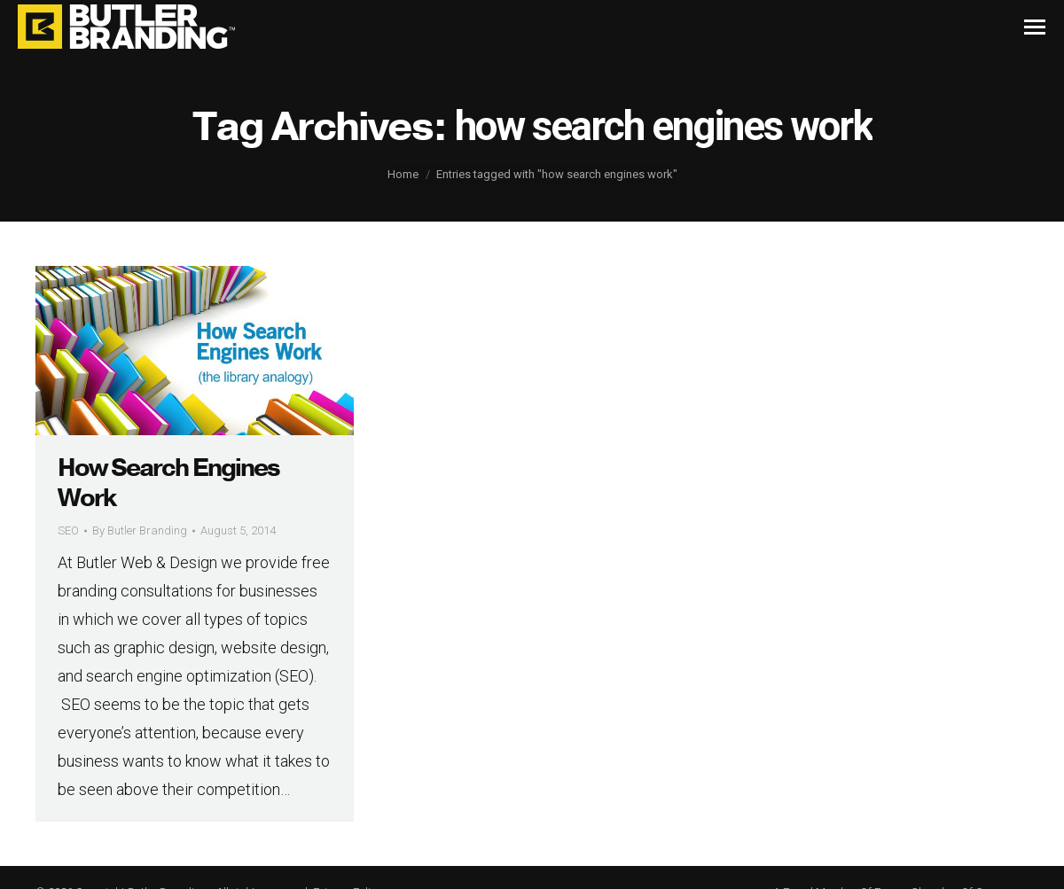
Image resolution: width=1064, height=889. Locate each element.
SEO (68, 530)
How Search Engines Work (168, 483)
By (139, 530)
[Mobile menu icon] (1034, 27)
